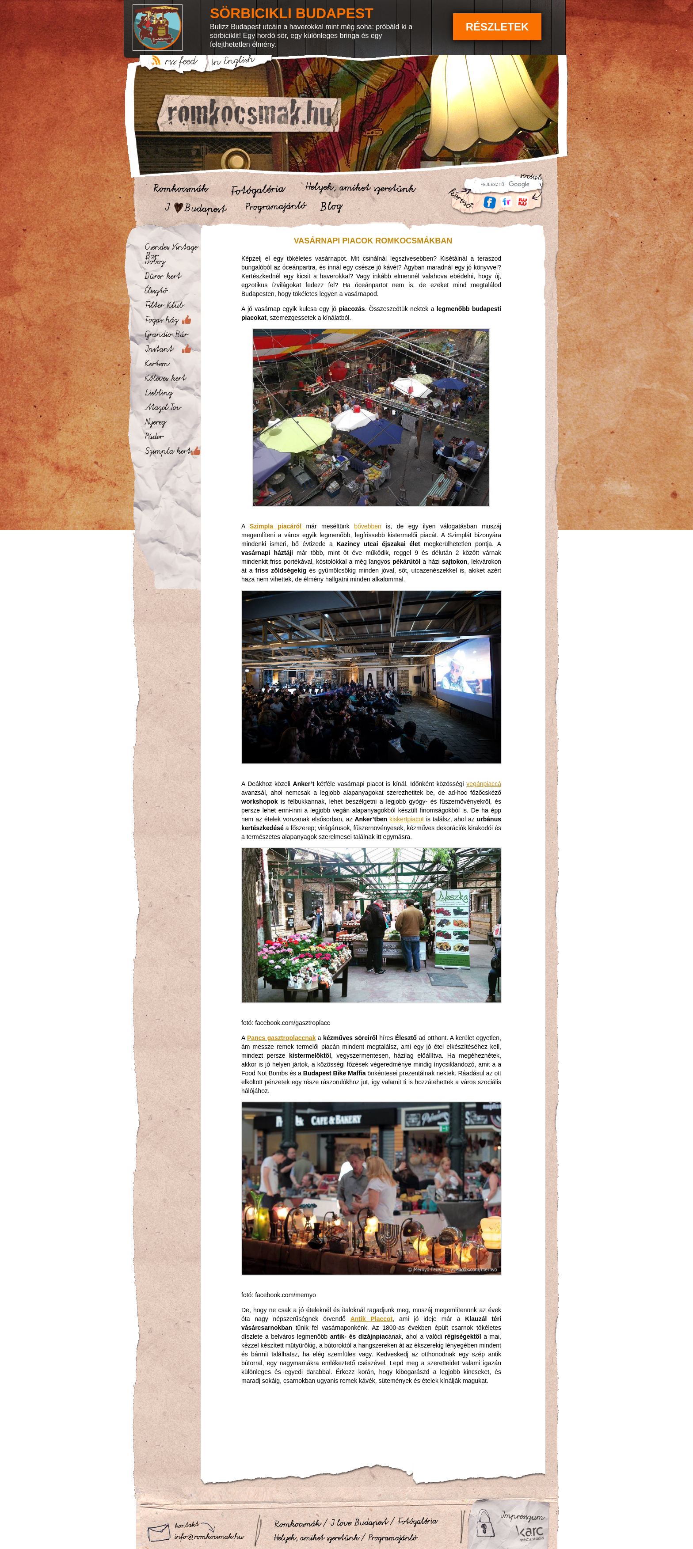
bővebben (367, 526)
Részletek (497, 27)
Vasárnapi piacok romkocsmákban (373, 240)
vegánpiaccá (483, 783)
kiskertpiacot (406, 819)
